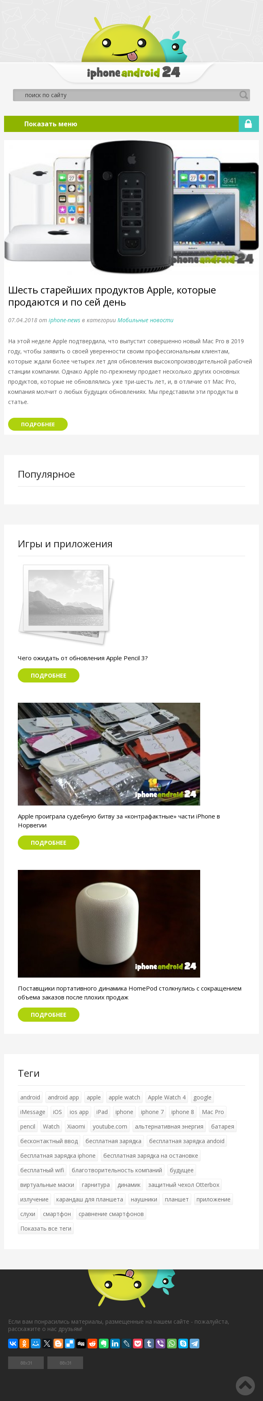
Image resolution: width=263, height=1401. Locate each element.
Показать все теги (45, 1228)
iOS (57, 1112)
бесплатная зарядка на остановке (150, 1155)
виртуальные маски (47, 1184)
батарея (222, 1126)
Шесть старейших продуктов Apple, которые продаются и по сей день (112, 295)
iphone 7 (152, 1112)
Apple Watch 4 (167, 1097)
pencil (27, 1126)
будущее (182, 1170)
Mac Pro (213, 1112)
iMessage (32, 1112)
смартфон (57, 1214)
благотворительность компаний (117, 1170)
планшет (177, 1199)
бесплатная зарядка (113, 1141)
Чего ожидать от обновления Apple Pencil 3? (83, 658)
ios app (79, 1112)
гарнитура (96, 1184)
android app (63, 1097)
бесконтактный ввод (49, 1141)
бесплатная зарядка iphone (58, 1155)
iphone (124, 1112)
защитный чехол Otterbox (183, 1184)
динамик (129, 1184)
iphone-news (64, 320)
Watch (51, 1126)
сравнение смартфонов (111, 1214)
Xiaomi (76, 1126)
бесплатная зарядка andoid (187, 1141)
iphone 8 (182, 1112)
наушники (144, 1199)
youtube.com (110, 1126)
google (202, 1097)
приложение (214, 1199)
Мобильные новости (145, 320)
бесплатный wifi (42, 1170)
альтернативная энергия (169, 1126)
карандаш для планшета (89, 1199)
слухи (27, 1214)
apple (94, 1097)
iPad (102, 1112)
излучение (34, 1199)
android (30, 1097)
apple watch (124, 1097)
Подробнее (38, 424)
